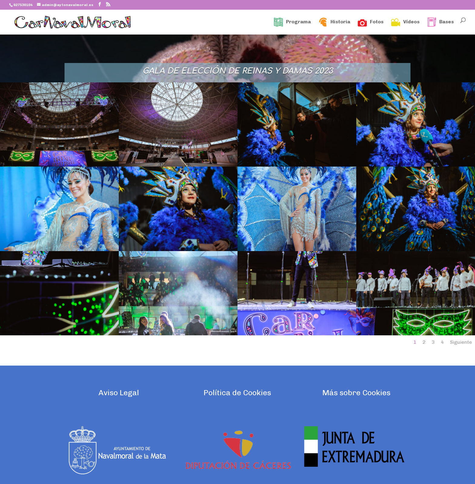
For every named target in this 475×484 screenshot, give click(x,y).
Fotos (371, 22)
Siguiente (461, 342)
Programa (292, 22)
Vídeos (405, 22)
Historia (334, 22)
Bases (440, 22)
